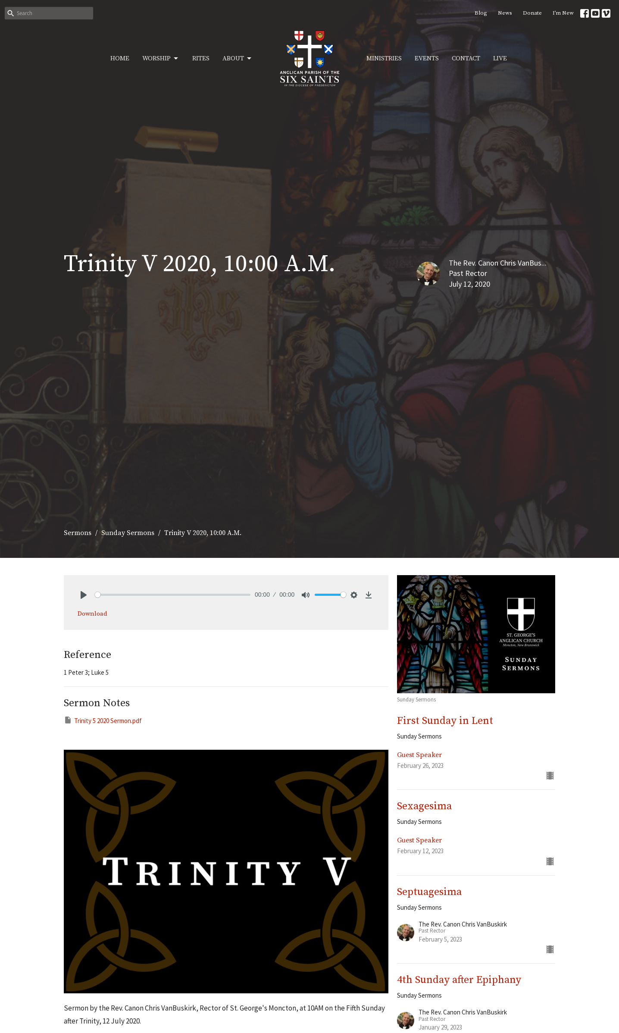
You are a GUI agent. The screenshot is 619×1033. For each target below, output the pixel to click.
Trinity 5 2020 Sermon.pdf (103, 720)
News (505, 12)
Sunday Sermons (127, 533)
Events (427, 58)
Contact (466, 58)
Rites (200, 58)
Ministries (384, 58)
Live (500, 58)
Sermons (77, 533)
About (237, 58)
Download (92, 614)
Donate (532, 12)
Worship (160, 58)
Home (119, 58)
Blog (481, 12)
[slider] (172, 595)
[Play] (84, 595)
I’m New (563, 12)
